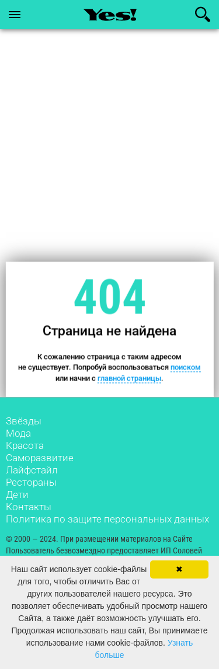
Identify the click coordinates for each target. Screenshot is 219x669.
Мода (18, 433)
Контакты (28, 507)
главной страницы (129, 378)
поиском (186, 367)
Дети (17, 494)
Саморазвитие (40, 458)
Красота (25, 445)
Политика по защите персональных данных (107, 519)
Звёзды (23, 421)
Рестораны (31, 482)
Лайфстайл (32, 470)
